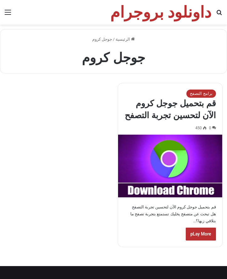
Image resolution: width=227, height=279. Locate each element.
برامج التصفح (201, 93)
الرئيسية (125, 39)
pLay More (200, 233)
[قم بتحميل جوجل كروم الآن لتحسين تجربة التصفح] (170, 166)
